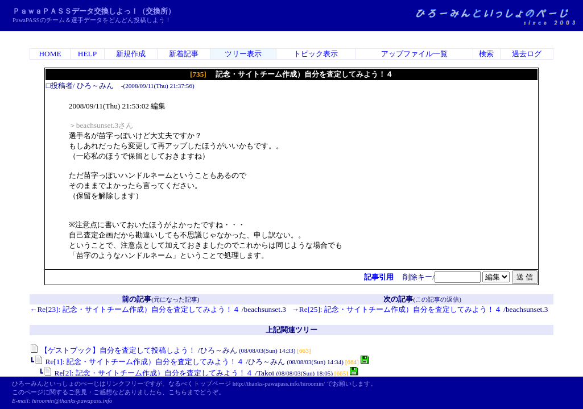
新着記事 (184, 53)
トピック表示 (315, 53)
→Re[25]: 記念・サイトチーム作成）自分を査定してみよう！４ (397, 309)
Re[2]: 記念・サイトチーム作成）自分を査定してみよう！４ (148, 373)
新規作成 (131, 53)
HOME (50, 53)
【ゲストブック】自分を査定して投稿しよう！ (113, 350)
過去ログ (526, 53)
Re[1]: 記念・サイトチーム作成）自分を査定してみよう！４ (139, 361)
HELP (87, 53)
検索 (486, 53)
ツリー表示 (243, 53)
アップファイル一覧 (414, 53)
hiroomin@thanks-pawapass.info (72, 401)
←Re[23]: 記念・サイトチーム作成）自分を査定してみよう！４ (134, 309)
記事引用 (379, 277)
